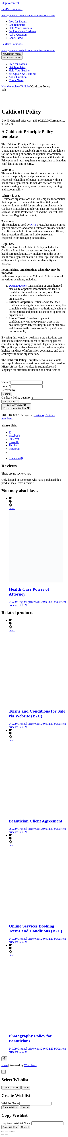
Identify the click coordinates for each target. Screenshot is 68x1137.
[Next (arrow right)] (6, 1134)
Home (5, 86)
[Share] (10, 1131)
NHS (33, 224)
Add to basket (10, 401)
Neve (4, 1065)
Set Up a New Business (22, 31)
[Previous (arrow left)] (2, 1134)
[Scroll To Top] (4, 1058)
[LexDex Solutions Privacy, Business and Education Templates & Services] (34, 12)
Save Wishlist (10, 1107)
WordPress (30, 1065)
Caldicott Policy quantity (15, 397)
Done (26, 1087)
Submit (6, 394)
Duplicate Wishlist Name (16, 1123)
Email (6, 386)
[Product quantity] (47, 398)
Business (39, 415)
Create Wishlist (11, 1087)
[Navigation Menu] (11, 54)
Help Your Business (20, 28)
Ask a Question (18, 34)
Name (6, 382)
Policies (25, 86)
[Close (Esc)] (13, 1131)
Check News (16, 37)
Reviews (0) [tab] (16, 458)
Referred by (8, 389)
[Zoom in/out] (2, 1131)
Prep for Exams (18, 21)
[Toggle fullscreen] (6, 1131)
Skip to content (10, 3)
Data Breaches (18, 285)
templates (14, 86)
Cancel (25, 1107)
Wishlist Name (10, 1103)
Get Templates (17, 24)
